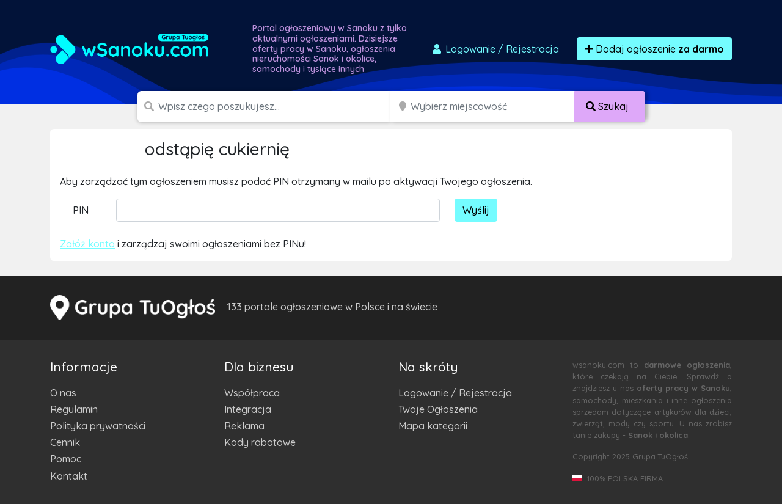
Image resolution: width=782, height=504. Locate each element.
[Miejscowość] (493, 106)
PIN (81, 210)
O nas (63, 393)
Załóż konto (87, 244)
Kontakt (68, 476)
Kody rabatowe (260, 442)
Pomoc (65, 459)
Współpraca (252, 393)
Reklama (244, 426)
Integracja (247, 409)
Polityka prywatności (97, 426)
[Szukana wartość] (275, 106)
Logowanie (495, 49)
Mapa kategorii (432, 426)
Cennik (65, 442)
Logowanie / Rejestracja (455, 393)
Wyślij (475, 210)
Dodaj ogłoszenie (654, 49)
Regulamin (74, 409)
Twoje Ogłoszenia (438, 409)
